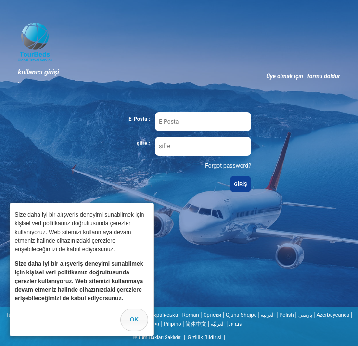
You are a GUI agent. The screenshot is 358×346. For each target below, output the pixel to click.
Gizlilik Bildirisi (204, 337)
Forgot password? (228, 165)
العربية (268, 315)
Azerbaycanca (332, 315)
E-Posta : (139, 119)
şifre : (143, 143)
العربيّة (218, 324)
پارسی (305, 315)
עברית (236, 324)
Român (190, 315)
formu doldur (323, 76)
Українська (164, 315)
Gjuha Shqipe (241, 315)
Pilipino (172, 324)
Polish (286, 315)
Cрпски (212, 315)
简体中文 (195, 324)
